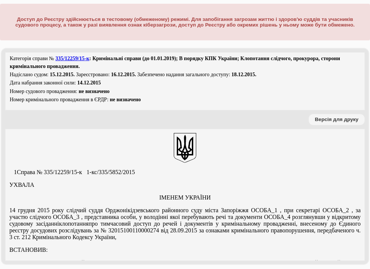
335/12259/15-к (72, 58)
